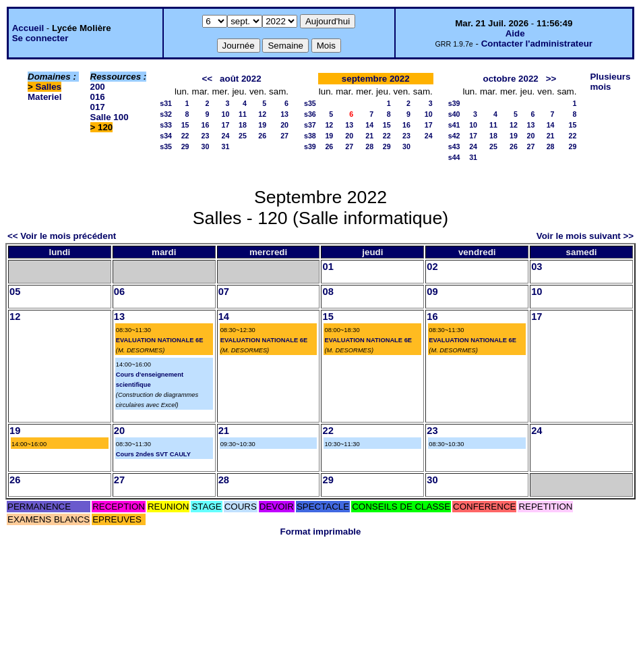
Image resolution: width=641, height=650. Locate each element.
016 (97, 97)
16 (206, 125)
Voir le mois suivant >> (585, 236)
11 (243, 114)
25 (243, 136)
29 (185, 146)
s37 (310, 125)
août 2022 (241, 79)
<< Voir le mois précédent (61, 236)
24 (226, 136)
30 (206, 146)
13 (284, 114)
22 (185, 136)
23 (206, 136)
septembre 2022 (376, 79)
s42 (454, 136)
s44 (454, 157)
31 (226, 146)
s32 (166, 114)
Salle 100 (109, 117)
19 (262, 125)
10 (226, 114)
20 (284, 125)
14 (369, 125)
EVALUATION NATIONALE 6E (160, 340)
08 (327, 291)
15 (185, 125)
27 (284, 136)
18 (243, 125)
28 (369, 146)
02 (432, 266)
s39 (310, 146)
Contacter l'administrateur (536, 43)
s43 (454, 146)
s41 (454, 125)
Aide (515, 33)
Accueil (28, 28)
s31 (166, 103)
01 (327, 266)
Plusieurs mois (610, 82)
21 (369, 136)
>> (551, 79)
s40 (454, 114)
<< (207, 79)
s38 (310, 136)
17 (226, 125)
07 (223, 291)
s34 (166, 136)
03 (536, 266)
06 (119, 291)
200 (97, 87)
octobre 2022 (510, 79)
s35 (166, 146)
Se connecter (40, 38)
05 (14, 291)
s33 (166, 125)
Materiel (44, 97)
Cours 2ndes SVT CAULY (153, 454)
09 (432, 291)
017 (97, 107)
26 (262, 136)
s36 (310, 114)
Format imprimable (320, 531)
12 (262, 114)
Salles (49, 87)
